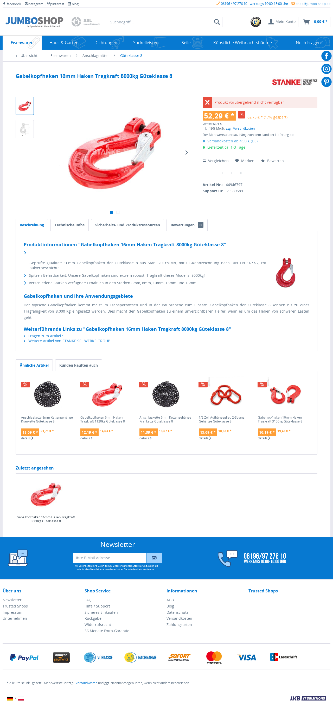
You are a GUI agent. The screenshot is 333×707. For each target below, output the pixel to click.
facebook (12, 4)
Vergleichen (216, 160)
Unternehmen (15, 618)
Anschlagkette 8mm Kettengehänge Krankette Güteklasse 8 (47, 419)
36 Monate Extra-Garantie (107, 630)
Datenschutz (177, 612)
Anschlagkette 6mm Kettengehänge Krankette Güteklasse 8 (165, 419)
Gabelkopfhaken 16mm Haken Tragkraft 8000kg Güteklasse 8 (46, 519)
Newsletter (12, 599)
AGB (170, 599)
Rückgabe (93, 618)
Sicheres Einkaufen (101, 612)
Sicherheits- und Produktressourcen (127, 224)
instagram (33, 4)
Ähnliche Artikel (34, 365)
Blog (170, 606)
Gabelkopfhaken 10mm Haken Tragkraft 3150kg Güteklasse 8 (280, 419)
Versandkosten (179, 618)
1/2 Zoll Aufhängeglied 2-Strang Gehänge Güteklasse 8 (222, 419)
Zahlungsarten (179, 624)
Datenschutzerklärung (134, 565)
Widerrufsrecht (98, 624)
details (27, 438)
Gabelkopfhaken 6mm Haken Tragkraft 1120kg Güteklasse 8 (102, 419)
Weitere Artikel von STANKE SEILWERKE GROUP (67, 340)
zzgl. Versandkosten (240, 128)
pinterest (55, 4)
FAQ (88, 599)
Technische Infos (70, 224)
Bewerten (272, 160)
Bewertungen (187, 225)
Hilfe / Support (97, 606)
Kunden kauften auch (78, 365)
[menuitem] (256, 22)
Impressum (12, 612)
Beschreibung (32, 224)
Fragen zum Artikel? (43, 335)
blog (73, 4)
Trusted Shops (15, 606)
